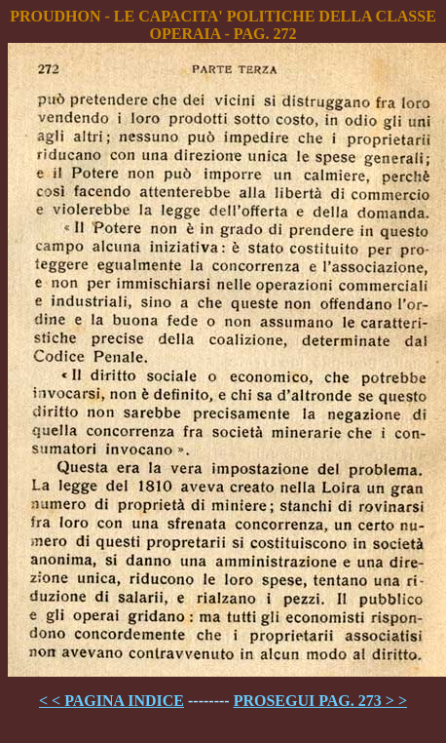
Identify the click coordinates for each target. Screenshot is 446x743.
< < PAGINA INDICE (111, 700)
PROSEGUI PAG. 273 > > (320, 700)
